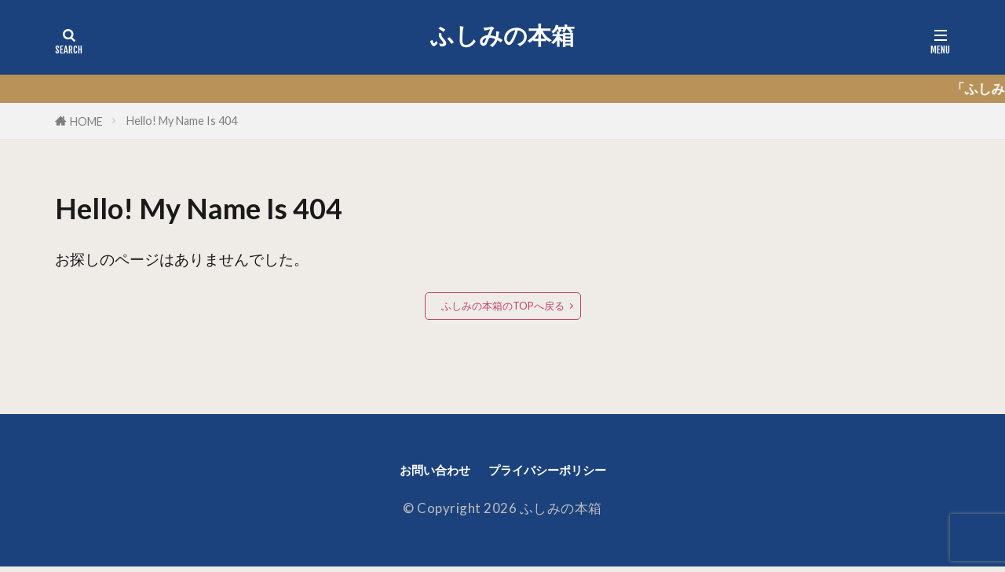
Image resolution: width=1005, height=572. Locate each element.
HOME (86, 121)
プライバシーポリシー (556, 473)
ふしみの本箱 (502, 35)
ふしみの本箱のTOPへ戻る (503, 306)
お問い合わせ (419, 473)
